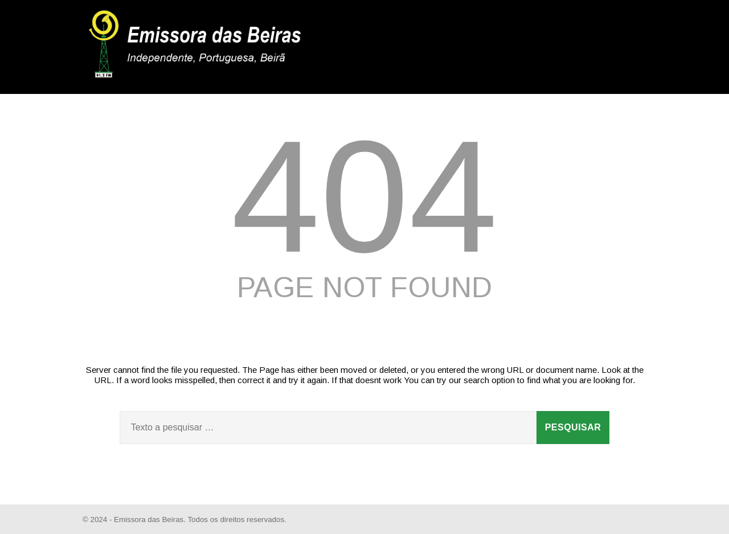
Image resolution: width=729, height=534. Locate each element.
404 (364, 196)
